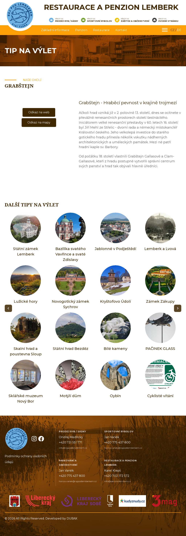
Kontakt (121, 30)
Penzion (81, 30)
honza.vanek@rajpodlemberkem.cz (123, 447)
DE (179, 30)
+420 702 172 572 (116, 476)
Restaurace (101, 30)
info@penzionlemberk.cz (117, 481)
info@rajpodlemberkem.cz (73, 447)
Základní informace (55, 30)
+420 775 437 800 (117, 442)
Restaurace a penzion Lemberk (111, 7)
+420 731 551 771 (70, 442)
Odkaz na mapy (38, 122)
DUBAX (72, 518)
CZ (173, 30)
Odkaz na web (38, 112)
